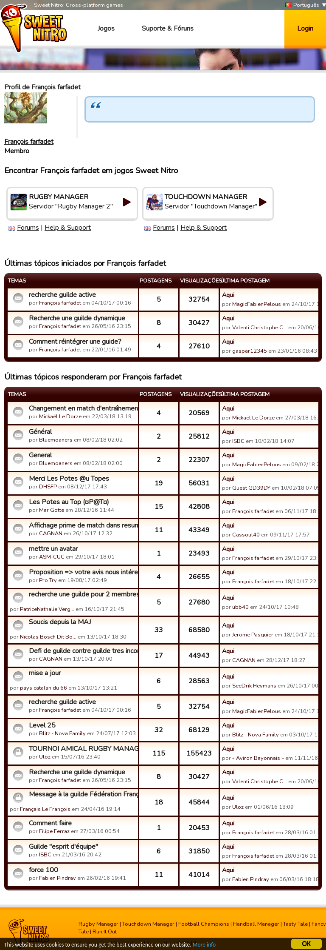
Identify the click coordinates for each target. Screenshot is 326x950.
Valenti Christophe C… (259, 327)
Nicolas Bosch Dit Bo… (48, 637)
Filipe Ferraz (54, 831)
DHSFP (48, 487)
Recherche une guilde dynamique (77, 318)
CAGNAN (50, 533)
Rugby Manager (98, 924)
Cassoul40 (246, 535)
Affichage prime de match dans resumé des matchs (82, 525)
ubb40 (240, 607)
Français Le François (45, 809)
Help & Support (68, 227)
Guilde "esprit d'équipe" (63, 847)
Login (305, 28)
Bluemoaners (56, 440)
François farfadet (28, 141)
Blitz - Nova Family (62, 733)
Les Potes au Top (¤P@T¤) (69, 502)
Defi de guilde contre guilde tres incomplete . (82, 651)
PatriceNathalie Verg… (47, 609)
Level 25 (42, 725)
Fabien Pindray (57, 878)
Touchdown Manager (148, 924)
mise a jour (45, 673)
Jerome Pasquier (252, 635)
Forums (28, 227)
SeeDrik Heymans (254, 686)
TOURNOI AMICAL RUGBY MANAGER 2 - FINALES (82, 749)
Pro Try (48, 580)
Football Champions (203, 924)
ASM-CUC (52, 557)
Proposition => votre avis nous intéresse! (82, 572)
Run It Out (105, 932)
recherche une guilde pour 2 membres (82, 594)
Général (40, 432)
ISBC (238, 441)
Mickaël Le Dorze (60, 416)
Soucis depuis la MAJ (60, 622)
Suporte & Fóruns (168, 28)
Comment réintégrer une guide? (75, 342)
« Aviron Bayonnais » (258, 758)
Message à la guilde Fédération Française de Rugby (82, 794)
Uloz (45, 757)
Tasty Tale (295, 924)
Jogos (106, 28)
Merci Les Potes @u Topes (69, 479)
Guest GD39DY (251, 488)
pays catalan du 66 (43, 688)
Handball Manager (256, 924)
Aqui (228, 295)
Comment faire (50, 823)
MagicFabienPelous (256, 304)
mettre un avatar (53, 549)
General (40, 455)
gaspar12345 (249, 351)
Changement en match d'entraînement (82, 408)
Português (302, 5)
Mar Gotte (51, 510)
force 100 (43, 870)
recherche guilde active (62, 295)
